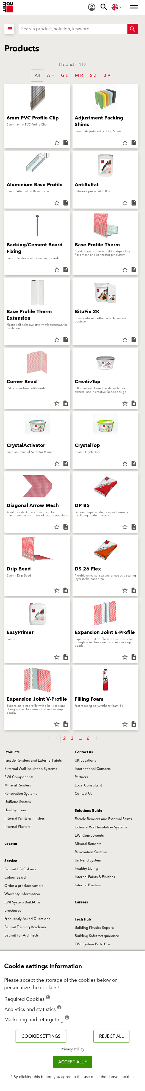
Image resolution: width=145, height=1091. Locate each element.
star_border (57, 142)
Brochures (12, 911)
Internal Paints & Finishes (24, 818)
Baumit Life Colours (20, 869)
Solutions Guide (88, 811)
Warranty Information (22, 894)
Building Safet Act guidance (97, 936)
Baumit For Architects (21, 935)
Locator (10, 844)
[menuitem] (91, 7)
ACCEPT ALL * (72, 1062)
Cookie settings (40, 1036)
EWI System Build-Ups (22, 902)
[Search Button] (132, 29)
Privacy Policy (72, 1049)
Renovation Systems (20, 794)
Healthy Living (15, 810)
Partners (81, 777)
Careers (81, 902)
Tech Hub (83, 919)
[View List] (9, 29)
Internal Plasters (17, 827)
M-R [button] (79, 75)
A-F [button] (50, 75)
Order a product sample (23, 886)
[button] (96, 738)
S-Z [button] (93, 75)
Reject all (111, 1036)
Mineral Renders (17, 785)
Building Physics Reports (95, 928)
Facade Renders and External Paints (33, 760)
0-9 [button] (107, 75)
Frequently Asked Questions (27, 919)
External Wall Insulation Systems (30, 769)
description (65, 142)
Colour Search (15, 877)
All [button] (37, 75)
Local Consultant (88, 785)
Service (10, 861)
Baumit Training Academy (25, 927)
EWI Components (19, 777)
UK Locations (85, 760)
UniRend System (17, 802)
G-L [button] (64, 75)
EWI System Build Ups (92, 944)
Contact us (84, 752)
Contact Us (83, 794)
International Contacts (93, 769)
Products (11, 752)
